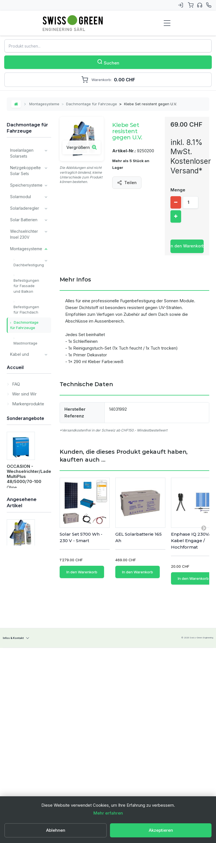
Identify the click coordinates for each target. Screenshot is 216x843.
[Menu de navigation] (167, 23)
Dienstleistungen (25, 517)
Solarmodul (20, 196)
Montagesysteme (44, 104)
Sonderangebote (25, 603)
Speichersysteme (26, 185)
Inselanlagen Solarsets (21, 153)
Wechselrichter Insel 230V (24, 234)
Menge (177, 190)
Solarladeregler (24, 208)
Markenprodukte (27, 570)
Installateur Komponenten (23, 427)
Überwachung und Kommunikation (24, 389)
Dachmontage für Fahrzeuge (91, 104)
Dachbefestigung (29, 265)
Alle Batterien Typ (22, 462)
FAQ (15, 550)
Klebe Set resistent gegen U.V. (27, 783)
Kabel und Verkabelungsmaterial (30, 357)
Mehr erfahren (108, 813)
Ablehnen (55, 830)
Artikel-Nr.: (124, 150)
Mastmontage (25, 343)
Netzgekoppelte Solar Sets (25, 170)
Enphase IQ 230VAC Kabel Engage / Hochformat (193, 540)
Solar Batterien (23, 219)
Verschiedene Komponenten (23, 409)
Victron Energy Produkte (24, 444)
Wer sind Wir (24, 560)
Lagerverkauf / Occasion (24, 502)
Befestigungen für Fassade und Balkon (26, 286)
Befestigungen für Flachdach (26, 310)
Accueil (15, 534)
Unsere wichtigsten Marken (20, 482)
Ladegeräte (21, 371)
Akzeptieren (161, 830)
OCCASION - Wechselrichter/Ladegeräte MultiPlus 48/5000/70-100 (36, 659)
